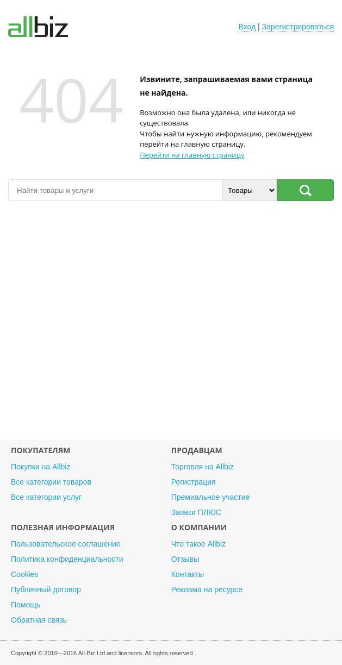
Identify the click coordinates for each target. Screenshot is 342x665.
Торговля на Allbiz (202, 466)
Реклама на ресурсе (206, 589)
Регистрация (193, 482)
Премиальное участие (210, 497)
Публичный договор (46, 589)
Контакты (187, 574)
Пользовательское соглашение (66, 543)
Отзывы (185, 559)
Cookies (25, 574)
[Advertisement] (171, 325)
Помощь (25, 604)
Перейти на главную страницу (192, 155)
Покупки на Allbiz (40, 466)
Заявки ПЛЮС (196, 512)
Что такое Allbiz (198, 543)
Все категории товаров (51, 482)
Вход (247, 26)
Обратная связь (39, 620)
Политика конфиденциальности (67, 559)
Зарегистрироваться (298, 26)
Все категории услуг (46, 497)
